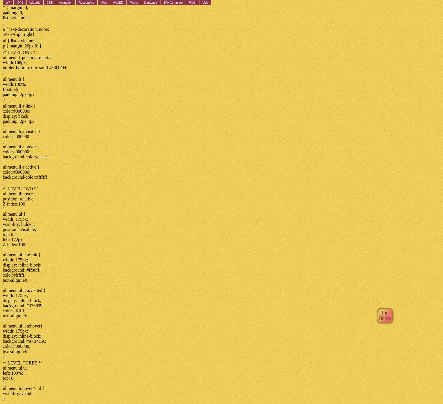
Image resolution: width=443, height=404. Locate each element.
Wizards (34, 2)
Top (384, 312)
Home (385, 318)
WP (8, 2)
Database (150, 2)
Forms (133, 2)
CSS (50, 2)
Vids (205, 2)
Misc (104, 2)
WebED (118, 2)
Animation (65, 2)
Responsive (86, 2)
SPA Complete (173, 2)
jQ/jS (20, 2)
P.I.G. (192, 2)
